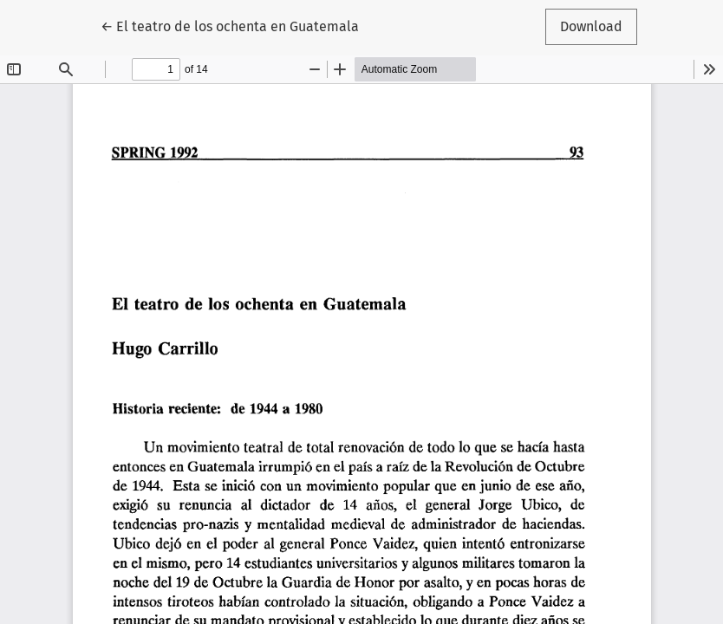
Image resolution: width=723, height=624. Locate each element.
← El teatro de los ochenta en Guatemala (230, 25)
